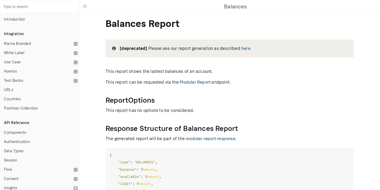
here (245, 48)
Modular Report (195, 82)
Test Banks (13, 80)
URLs (8, 90)
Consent (11, 179)
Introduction (14, 19)
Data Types (13, 151)
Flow (8, 169)
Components (15, 132)
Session (10, 160)
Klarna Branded (17, 43)
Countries (12, 99)
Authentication (17, 142)
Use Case (12, 62)
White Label (14, 53)
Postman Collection (21, 108)
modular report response (210, 138)
